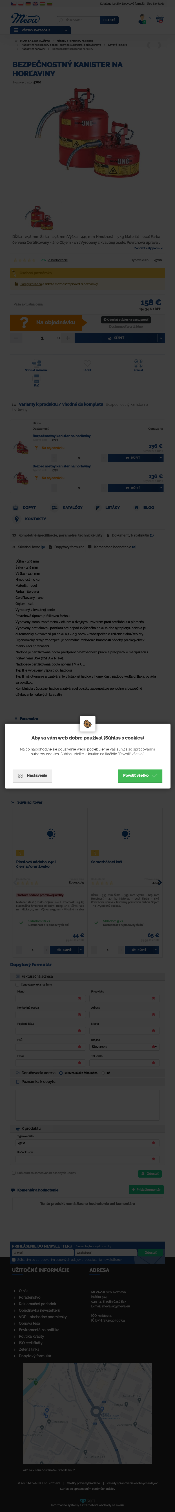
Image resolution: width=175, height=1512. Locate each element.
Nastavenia (32, 776)
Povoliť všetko (140, 776)
